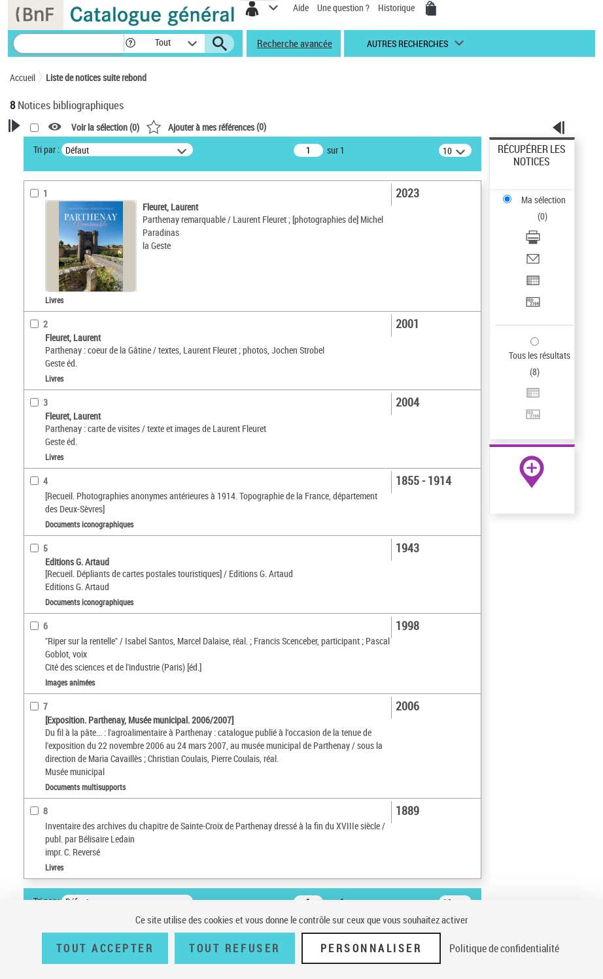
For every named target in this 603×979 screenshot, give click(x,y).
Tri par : (46, 149)
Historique (397, 7)
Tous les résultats (539, 355)
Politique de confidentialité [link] (504, 948)
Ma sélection (543, 199)
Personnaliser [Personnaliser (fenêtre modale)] (371, 948)
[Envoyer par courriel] (533, 263)
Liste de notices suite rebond (96, 77)
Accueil (22, 77)
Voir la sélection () (105, 127)
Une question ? (343, 7)
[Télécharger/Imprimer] (533, 241)
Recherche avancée (294, 43)
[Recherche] (69, 43)
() (206, 126)
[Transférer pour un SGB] (533, 306)
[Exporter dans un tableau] (533, 284)
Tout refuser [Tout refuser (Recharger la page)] (234, 948)
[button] (130, 43)
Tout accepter (105, 948)
